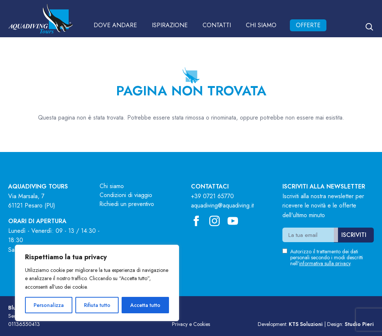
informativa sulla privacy (324, 263)
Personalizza (49, 305)
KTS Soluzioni (306, 324)
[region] (97, 283)
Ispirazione (170, 25)
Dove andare (115, 25)
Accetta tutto (145, 305)
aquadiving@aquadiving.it (222, 205)
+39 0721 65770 (212, 196)
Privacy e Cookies (191, 324)
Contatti (217, 25)
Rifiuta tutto (97, 305)
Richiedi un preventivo (127, 204)
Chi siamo (261, 25)
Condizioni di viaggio (126, 195)
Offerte (308, 25)
